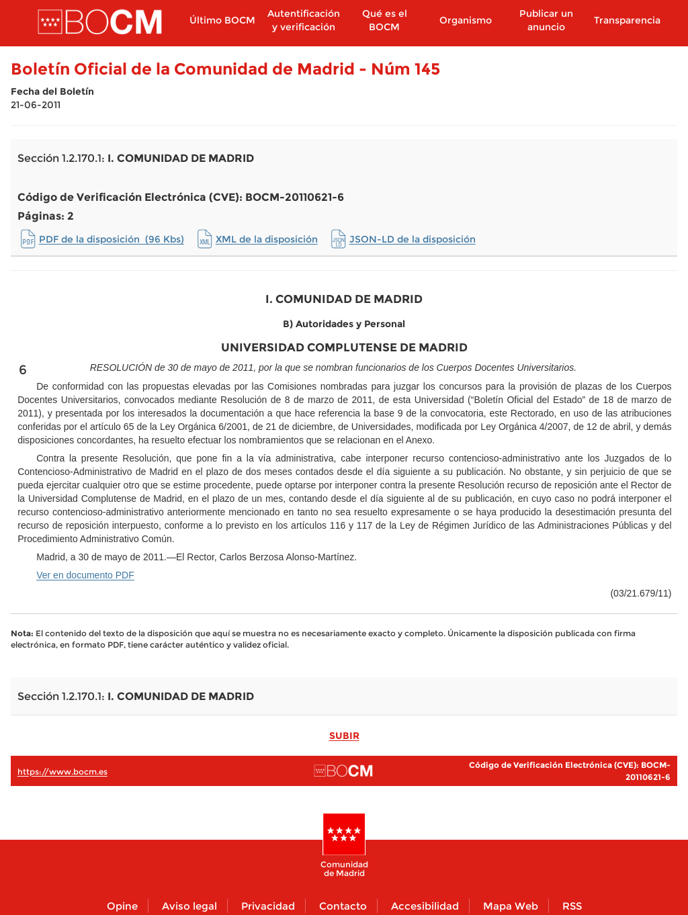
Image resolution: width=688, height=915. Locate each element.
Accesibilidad (425, 906)
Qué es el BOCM (384, 20)
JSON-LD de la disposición (412, 239)
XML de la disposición (267, 239)
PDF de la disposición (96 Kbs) (111, 239)
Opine (122, 906)
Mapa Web (510, 906)
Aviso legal (189, 906)
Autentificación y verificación (303, 20)
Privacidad (268, 906)
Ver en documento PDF (85, 575)
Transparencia (627, 20)
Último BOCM (222, 20)
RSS (572, 906)
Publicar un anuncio (546, 20)
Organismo (465, 20)
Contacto (343, 906)
